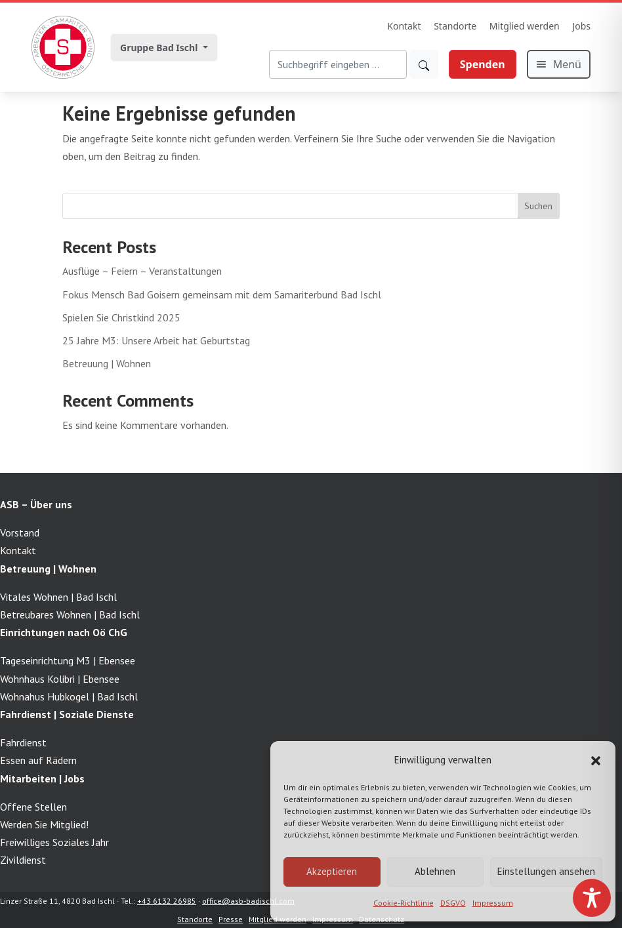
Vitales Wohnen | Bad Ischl (58, 596)
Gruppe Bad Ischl (160, 47)
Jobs (581, 26)
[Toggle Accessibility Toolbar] (591, 898)
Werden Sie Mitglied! (44, 824)
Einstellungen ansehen (546, 871)
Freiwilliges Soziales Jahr (54, 842)
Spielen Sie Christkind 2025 (121, 317)
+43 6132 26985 (166, 901)
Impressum (492, 903)
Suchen (538, 206)
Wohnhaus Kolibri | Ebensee (59, 678)
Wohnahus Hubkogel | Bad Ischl (69, 696)
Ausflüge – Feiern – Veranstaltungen (142, 270)
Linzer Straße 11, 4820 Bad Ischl (57, 901)
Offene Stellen (33, 806)
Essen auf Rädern (38, 760)
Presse (230, 919)
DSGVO (453, 903)
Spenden (482, 64)
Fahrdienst (23, 742)
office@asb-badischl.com (248, 901)
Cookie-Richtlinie (403, 903)
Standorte (455, 26)
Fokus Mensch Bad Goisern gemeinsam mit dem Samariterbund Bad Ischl (221, 294)
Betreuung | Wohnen (106, 363)
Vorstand (19, 532)
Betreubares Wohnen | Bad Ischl (70, 614)
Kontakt (404, 26)
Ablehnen (435, 871)
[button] (595, 759)
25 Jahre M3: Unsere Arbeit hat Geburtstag (156, 340)
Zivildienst (23, 859)
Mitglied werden (524, 26)
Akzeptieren (331, 871)
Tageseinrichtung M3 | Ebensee (67, 660)
